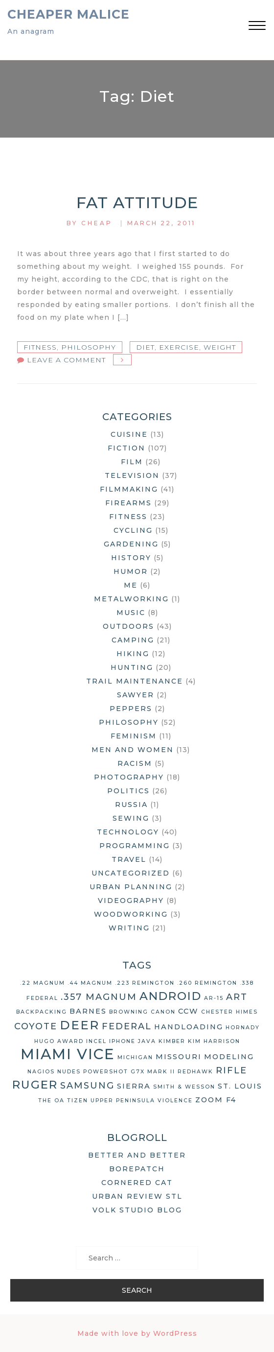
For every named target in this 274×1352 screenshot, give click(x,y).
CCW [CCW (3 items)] (188, 1011)
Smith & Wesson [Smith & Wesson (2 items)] (184, 1087)
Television (132, 475)
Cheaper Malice (68, 14)
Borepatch (137, 1168)
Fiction (126, 448)
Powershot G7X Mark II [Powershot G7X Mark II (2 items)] (129, 1071)
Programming (134, 845)
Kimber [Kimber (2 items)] (172, 1041)
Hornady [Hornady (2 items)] (243, 1027)
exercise (179, 347)
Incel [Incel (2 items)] (96, 1041)
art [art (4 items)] (237, 997)
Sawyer (135, 694)
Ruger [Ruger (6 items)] (35, 1084)
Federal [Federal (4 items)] (127, 1026)
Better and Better (137, 1155)
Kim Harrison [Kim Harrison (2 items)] (214, 1041)
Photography (129, 777)
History (131, 557)
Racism (134, 763)
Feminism (134, 736)
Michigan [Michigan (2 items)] (135, 1057)
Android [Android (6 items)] (170, 996)
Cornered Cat (137, 1182)
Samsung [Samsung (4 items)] (87, 1085)
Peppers (131, 708)
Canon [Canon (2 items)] (163, 1012)
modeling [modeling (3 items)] (229, 1056)
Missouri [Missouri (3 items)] (179, 1056)
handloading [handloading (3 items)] (188, 1026)
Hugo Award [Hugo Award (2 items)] (59, 1041)
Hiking (132, 653)
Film (132, 461)
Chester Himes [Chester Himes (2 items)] (229, 1012)
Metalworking (131, 598)
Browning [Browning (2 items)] (128, 1012)
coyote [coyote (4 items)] (35, 1026)
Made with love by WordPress (137, 1333)
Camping (133, 640)
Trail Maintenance (134, 681)
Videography (131, 900)
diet (145, 347)
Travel (129, 859)
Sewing (131, 818)
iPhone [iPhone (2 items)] (122, 1041)
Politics (128, 790)
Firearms (128, 502)
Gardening (131, 544)
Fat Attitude (137, 202)
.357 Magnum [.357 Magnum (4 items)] (99, 997)
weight (220, 347)
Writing (129, 928)
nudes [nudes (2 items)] (69, 1071)
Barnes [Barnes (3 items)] (88, 1011)
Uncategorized (130, 873)
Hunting (132, 667)
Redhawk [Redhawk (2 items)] (195, 1071)
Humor (131, 571)
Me (130, 585)
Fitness (40, 347)
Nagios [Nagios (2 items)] (41, 1071)
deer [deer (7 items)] (79, 1025)
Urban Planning (131, 886)
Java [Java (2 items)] (147, 1041)
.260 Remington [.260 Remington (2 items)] (207, 983)
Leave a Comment (66, 360)
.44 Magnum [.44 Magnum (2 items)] (90, 983)
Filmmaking (129, 489)
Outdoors (128, 626)
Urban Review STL (137, 1196)
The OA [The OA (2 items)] (51, 1100)
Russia (131, 804)
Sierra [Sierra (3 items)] (134, 1086)
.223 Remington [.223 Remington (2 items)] (145, 983)
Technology (128, 832)
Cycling (133, 530)
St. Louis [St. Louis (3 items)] (240, 1086)
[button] (257, 26)
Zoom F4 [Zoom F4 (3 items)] (215, 1099)
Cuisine (129, 434)
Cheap (97, 223)
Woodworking (131, 914)
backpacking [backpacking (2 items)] (41, 1012)
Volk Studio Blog (137, 1210)
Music (130, 612)
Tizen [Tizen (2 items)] (77, 1100)
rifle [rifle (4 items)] (231, 1070)
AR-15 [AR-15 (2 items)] (214, 998)
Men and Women (132, 749)
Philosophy (88, 347)
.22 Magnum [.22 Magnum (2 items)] (42, 983)
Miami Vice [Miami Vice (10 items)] (68, 1054)
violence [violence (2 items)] (175, 1100)
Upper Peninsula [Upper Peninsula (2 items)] (123, 1100)
